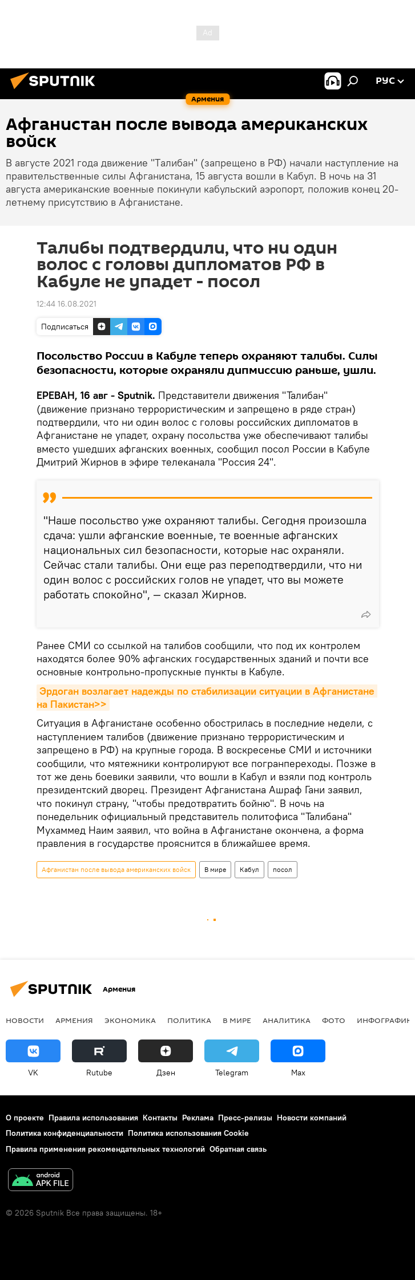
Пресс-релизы (245, 1117)
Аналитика (287, 1020)
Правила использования (93, 1117)
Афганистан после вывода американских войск (116, 869)
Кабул (249, 869)
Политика (189, 1020)
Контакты (160, 1117)
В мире (215, 869)
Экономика (130, 1020)
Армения (74, 1020)
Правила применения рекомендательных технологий (105, 1149)
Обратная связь (238, 1149)
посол (282, 869)
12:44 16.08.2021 (66, 304)
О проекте (25, 1117)
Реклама (197, 1117)
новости (25, 1020)
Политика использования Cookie (188, 1133)
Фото (333, 1020)
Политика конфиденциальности (64, 1133)
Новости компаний (311, 1117)
